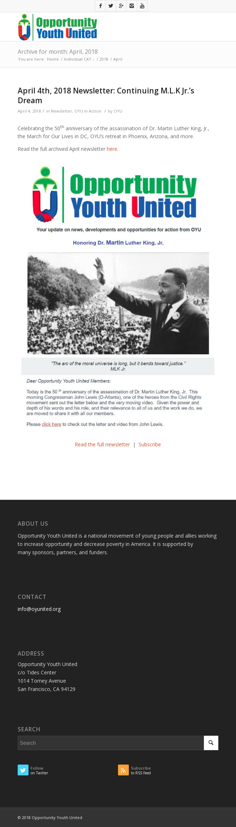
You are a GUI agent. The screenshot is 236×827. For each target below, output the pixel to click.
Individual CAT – (79, 59)
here (112, 148)
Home (53, 59)
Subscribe (150, 444)
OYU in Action (87, 111)
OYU (118, 111)
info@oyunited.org (39, 608)
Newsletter (61, 111)
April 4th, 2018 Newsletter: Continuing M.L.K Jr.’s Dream (106, 95)
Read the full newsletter (104, 444)
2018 (104, 59)
